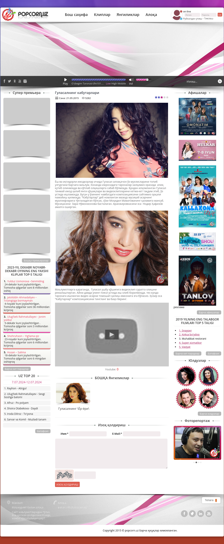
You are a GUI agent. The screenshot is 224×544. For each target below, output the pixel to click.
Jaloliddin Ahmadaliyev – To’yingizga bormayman (20, 299)
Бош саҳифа (76, 14)
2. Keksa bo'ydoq (189, 334)
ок (220, 15)
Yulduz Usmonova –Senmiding (25, 281)
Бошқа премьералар (36, 260)
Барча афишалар (209, 312)
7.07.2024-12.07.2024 (27, 382)
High (114, 83)
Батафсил (213, 353)
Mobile (122, 83)
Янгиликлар (128, 14)
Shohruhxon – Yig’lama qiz (23, 336)
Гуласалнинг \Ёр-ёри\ (73, 409)
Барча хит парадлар (187, 353)
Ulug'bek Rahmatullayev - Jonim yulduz (25, 318)
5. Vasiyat (184, 347)
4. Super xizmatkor (190, 342)
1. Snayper (185, 330)
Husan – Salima (16, 352)
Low (108, 83)
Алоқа (151, 14)
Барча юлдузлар (209, 413)
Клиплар (102, 14)
